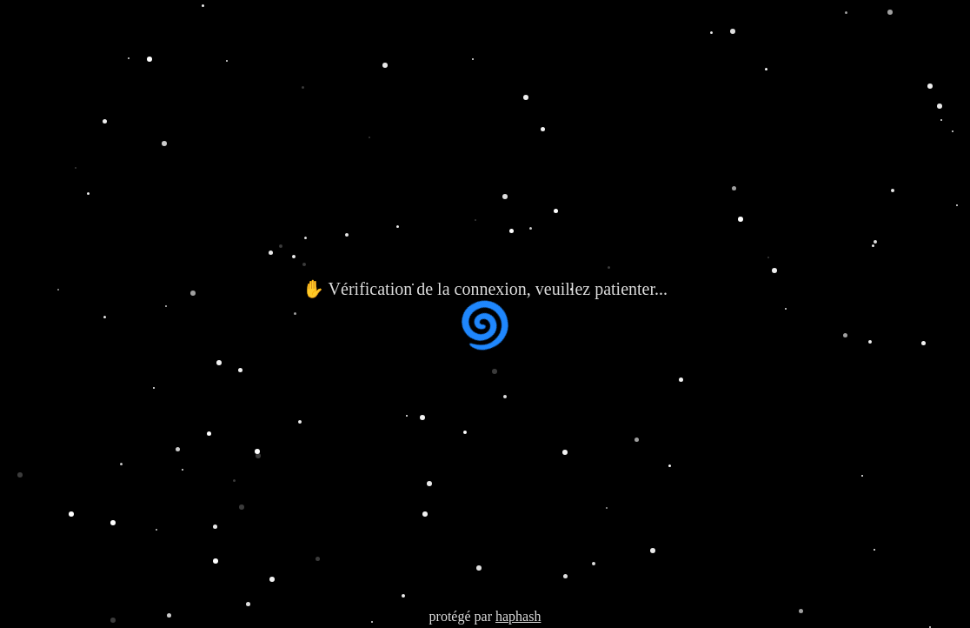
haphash (518, 616)
